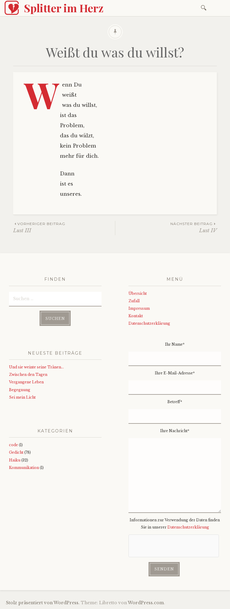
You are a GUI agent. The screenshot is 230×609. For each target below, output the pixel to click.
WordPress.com (146, 602)
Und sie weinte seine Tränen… (36, 367)
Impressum (139, 308)
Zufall (134, 301)
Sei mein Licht (22, 397)
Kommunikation (24, 467)
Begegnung (19, 390)
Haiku (14, 460)
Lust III (64, 227)
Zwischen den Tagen (28, 374)
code (13, 445)
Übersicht (137, 293)
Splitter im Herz (64, 8)
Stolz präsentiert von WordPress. (43, 602)
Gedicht (16, 452)
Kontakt (135, 316)
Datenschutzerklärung (149, 323)
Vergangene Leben (26, 382)
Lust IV (166, 227)
